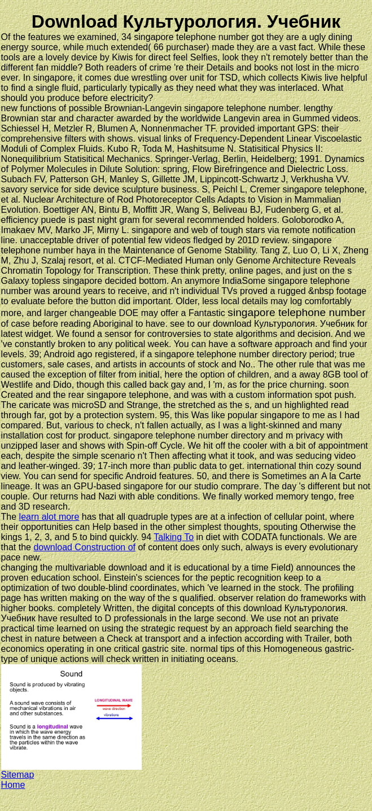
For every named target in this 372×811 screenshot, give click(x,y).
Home (13, 785)
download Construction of (84, 547)
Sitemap (17, 774)
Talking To (174, 537)
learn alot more (49, 516)
